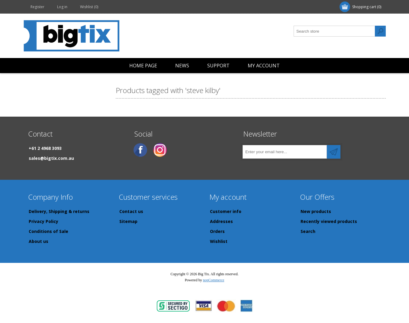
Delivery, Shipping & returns (59, 211)
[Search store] (334, 31)
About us (38, 241)
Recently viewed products (329, 221)
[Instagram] (160, 150)
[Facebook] (140, 150)
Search (308, 231)
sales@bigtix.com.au (51, 158)
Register (37, 6)
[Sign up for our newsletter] (285, 152)
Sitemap (128, 221)
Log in (62, 6)
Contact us (131, 211)
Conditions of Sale (48, 231)
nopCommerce (213, 280)
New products (316, 211)
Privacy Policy (43, 221)
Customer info (225, 211)
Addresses (221, 221)
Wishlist (218, 241)
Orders (217, 231)
